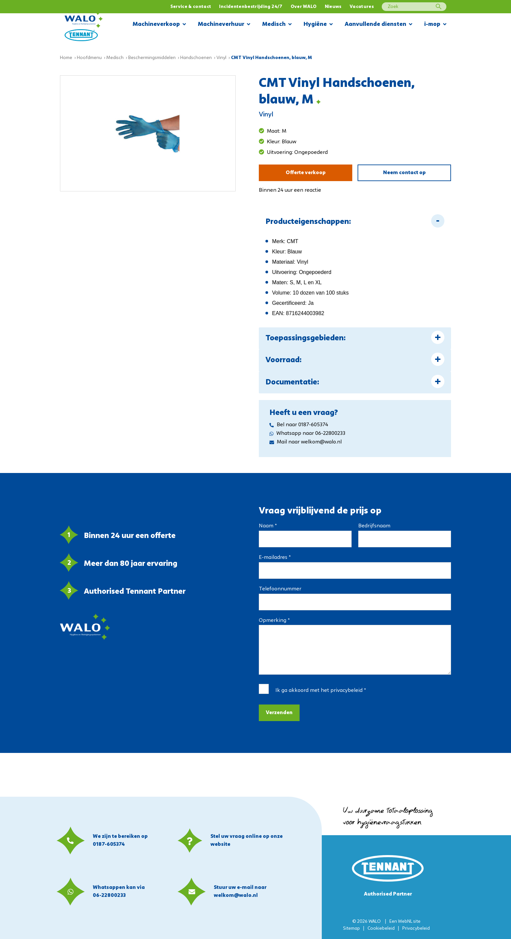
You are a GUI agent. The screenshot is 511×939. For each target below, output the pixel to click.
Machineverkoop (159, 25)
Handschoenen (196, 57)
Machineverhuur (224, 25)
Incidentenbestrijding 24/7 (250, 6)
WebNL (405, 921)
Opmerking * (274, 620)
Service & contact (190, 6)
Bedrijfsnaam (374, 526)
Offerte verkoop (306, 172)
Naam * (268, 526)
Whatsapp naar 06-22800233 (307, 433)
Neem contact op (404, 172)
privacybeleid (346, 690)
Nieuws (333, 6)
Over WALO (304, 6)
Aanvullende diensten (378, 25)
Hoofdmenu (89, 57)
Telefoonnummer (280, 589)
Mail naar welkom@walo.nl (305, 442)
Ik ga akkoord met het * (320, 690)
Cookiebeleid (381, 928)
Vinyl (221, 57)
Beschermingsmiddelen (152, 57)
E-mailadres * (275, 557)
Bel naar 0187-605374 (298, 425)
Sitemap (351, 928)
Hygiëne (318, 25)
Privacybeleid (416, 928)
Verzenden (279, 712)
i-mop (435, 25)
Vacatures (362, 6)
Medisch (277, 25)
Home (66, 57)
